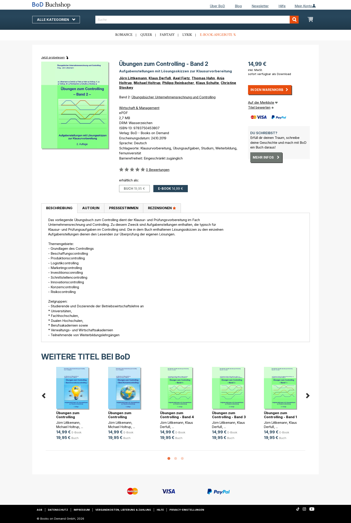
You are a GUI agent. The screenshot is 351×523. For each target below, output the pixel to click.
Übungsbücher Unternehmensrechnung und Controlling (173, 97)
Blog (238, 6)
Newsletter (260, 6)
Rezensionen (162, 207)
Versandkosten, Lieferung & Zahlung (123, 509)
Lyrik (187, 35)
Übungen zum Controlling (67, 415)
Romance (124, 35)
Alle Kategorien (56, 19)
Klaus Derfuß (160, 78)
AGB (39, 509)
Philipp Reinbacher (178, 83)
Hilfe (282, 6)
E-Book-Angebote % (218, 35)
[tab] (59, 208)
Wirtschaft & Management (139, 108)
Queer (146, 35)
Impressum (82, 509)
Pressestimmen (123, 208)
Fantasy (167, 35)
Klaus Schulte (207, 83)
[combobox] (197, 20)
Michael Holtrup (147, 83)
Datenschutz (58, 509)
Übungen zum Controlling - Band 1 (280, 415)
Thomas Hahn (203, 78)
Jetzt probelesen (53, 57)
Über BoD (217, 6)
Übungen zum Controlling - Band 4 (177, 415)
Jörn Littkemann (133, 78)
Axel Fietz (181, 78)
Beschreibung (59, 208)
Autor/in (90, 208)
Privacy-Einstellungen (186, 509)
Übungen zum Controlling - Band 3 (229, 415)
